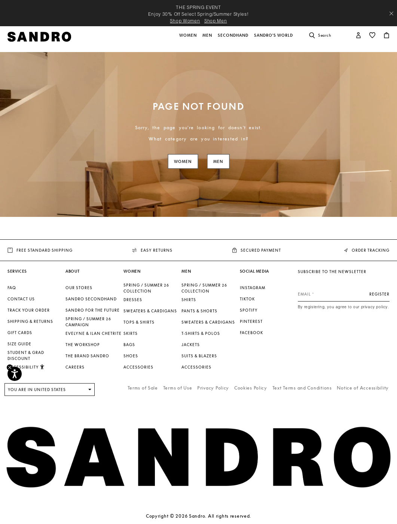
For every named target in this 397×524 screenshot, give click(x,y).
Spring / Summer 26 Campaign (88, 321)
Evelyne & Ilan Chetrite (93, 333)
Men (218, 161)
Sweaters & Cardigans (150, 311)
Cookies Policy (250, 388)
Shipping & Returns (30, 321)
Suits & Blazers (199, 356)
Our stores (78, 287)
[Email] (344, 294)
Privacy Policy (213, 388)
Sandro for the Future (92, 310)
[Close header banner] (391, 13)
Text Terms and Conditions (302, 388)
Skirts (130, 333)
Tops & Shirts (139, 322)
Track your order (28, 310)
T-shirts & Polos (200, 333)
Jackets (190, 344)
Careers (75, 367)
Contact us (21, 299)
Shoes (130, 356)
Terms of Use (177, 388)
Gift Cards (19, 332)
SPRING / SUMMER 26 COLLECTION (146, 288)
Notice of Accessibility (363, 388)
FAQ (11, 287)
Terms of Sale (143, 388)
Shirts (188, 299)
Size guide (19, 344)
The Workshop (82, 344)
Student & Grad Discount (25, 355)
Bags (129, 344)
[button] (188, 39)
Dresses (132, 299)
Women (183, 161)
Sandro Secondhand (91, 299)
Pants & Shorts (199, 311)
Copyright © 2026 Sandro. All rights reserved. (198, 516)
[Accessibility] (14, 374)
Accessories (138, 367)
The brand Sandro (87, 356)
